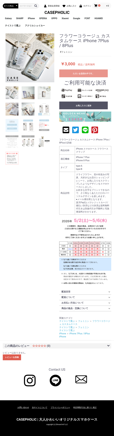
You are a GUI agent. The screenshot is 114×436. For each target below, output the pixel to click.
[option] (30, 57)
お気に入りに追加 (83, 105)
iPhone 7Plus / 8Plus (79, 333)
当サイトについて (39, 407)
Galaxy (8, 18)
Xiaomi (65, 18)
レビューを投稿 (12, 357)
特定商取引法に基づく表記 (85, 407)
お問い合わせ (23, 407)
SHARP (19, 18)
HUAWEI (99, 18)
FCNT (87, 18)
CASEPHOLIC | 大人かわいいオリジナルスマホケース (57, 419)
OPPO (54, 18)
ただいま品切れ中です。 (83, 73)
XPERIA (43, 18)
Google (76, 18)
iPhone (31, 18)
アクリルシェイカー (35, 25)
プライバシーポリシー (60, 407)
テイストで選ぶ (13, 25)
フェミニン (83, 321)
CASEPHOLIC (57, 12)
